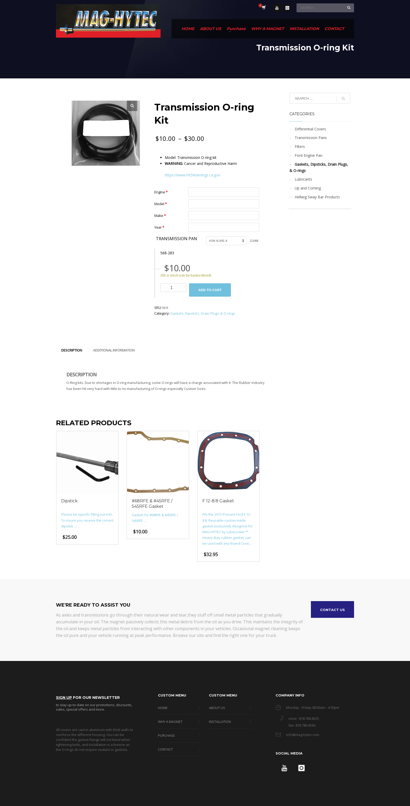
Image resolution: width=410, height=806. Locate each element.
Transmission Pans (311, 137)
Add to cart (209, 290)
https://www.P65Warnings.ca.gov (192, 174)
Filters (300, 146)
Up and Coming (308, 188)
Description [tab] (71, 350)
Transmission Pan (176, 238)
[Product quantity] (173, 287)
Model (160, 204)
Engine (161, 192)
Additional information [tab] (114, 350)
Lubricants (303, 179)
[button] (132, 106)
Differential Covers (310, 128)
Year (159, 227)
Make (160, 215)
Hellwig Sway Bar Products (317, 196)
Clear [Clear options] (254, 241)
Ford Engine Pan (308, 155)
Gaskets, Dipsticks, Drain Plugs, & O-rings (202, 313)
